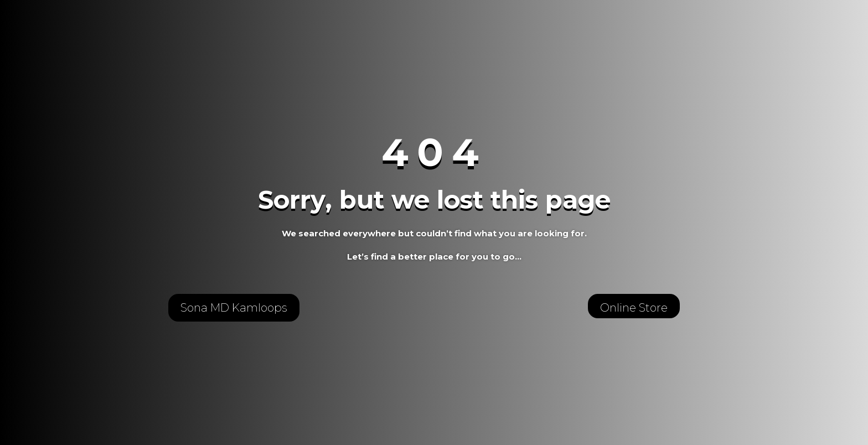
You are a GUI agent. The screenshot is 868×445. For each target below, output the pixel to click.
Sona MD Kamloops (233, 307)
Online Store (634, 307)
